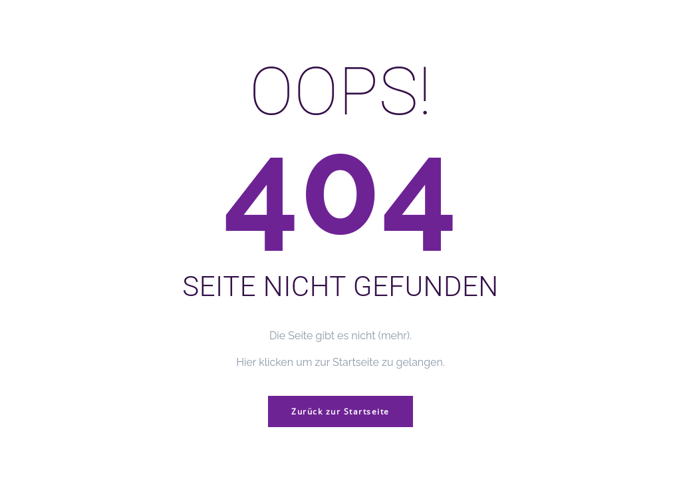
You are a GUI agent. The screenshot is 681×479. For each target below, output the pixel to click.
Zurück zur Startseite (340, 411)
